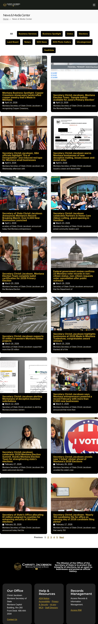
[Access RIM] (76, 610)
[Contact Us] (12, 619)
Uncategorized (84, 42)
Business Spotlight (51, 34)
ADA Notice (44, 598)
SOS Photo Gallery (62, 42)
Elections (83, 34)
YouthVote (49, 50)
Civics (70, 34)
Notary (27, 42)
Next (61, 537)
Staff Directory (51, 608)
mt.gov (53, 604)
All (11, 34)
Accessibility (44, 601)
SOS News (42, 42)
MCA (41, 608)
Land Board (13, 42)
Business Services (28, 34)
